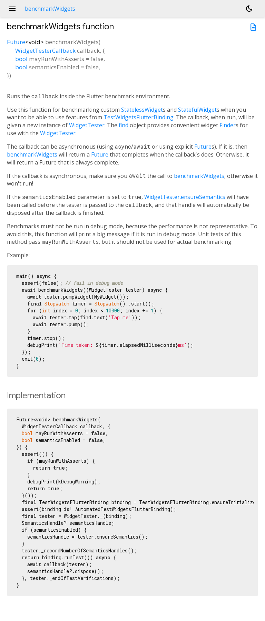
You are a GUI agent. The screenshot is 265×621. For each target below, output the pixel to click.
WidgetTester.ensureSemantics (184, 197)
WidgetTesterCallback (45, 50)
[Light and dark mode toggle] (249, 8)
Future (16, 42)
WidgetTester (87, 125)
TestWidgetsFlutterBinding (139, 117)
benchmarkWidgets (32, 154)
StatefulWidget (197, 109)
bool (21, 59)
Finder (227, 125)
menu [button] (12, 8)
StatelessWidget (142, 109)
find (123, 125)
